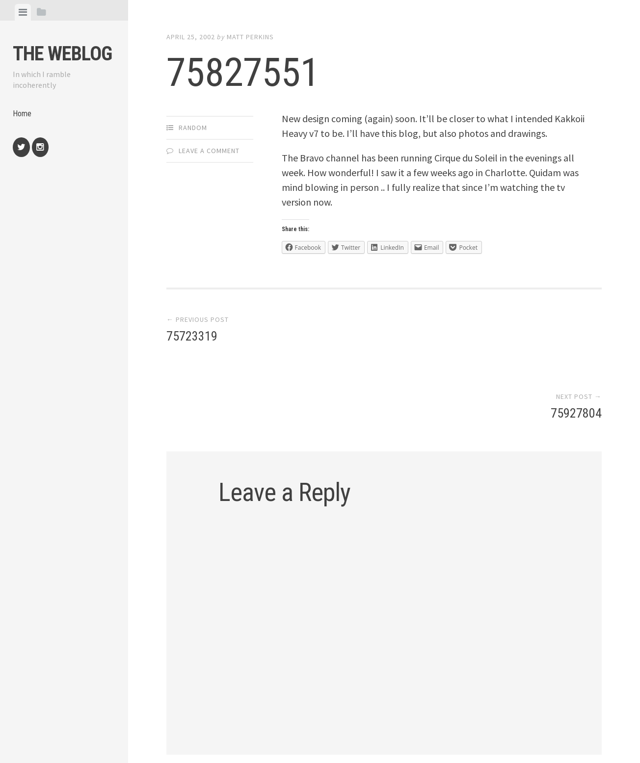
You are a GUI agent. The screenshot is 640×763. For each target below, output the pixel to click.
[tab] (23, 12)
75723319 (191, 338)
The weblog (62, 53)
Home (23, 115)
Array (374, 721)
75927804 (576, 338)
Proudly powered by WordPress (236, 721)
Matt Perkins (250, 36)
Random (193, 127)
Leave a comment (209, 150)
